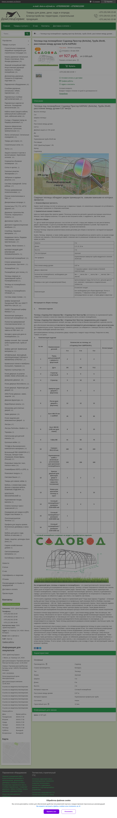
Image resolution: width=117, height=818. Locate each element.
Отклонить (69, 811)
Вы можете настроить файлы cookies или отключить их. (57, 806)
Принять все (51, 811)
